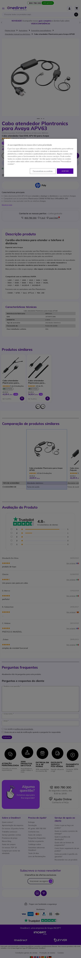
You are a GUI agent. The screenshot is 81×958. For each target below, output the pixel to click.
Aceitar (65, 171)
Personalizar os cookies (43, 171)
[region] (40, 158)
